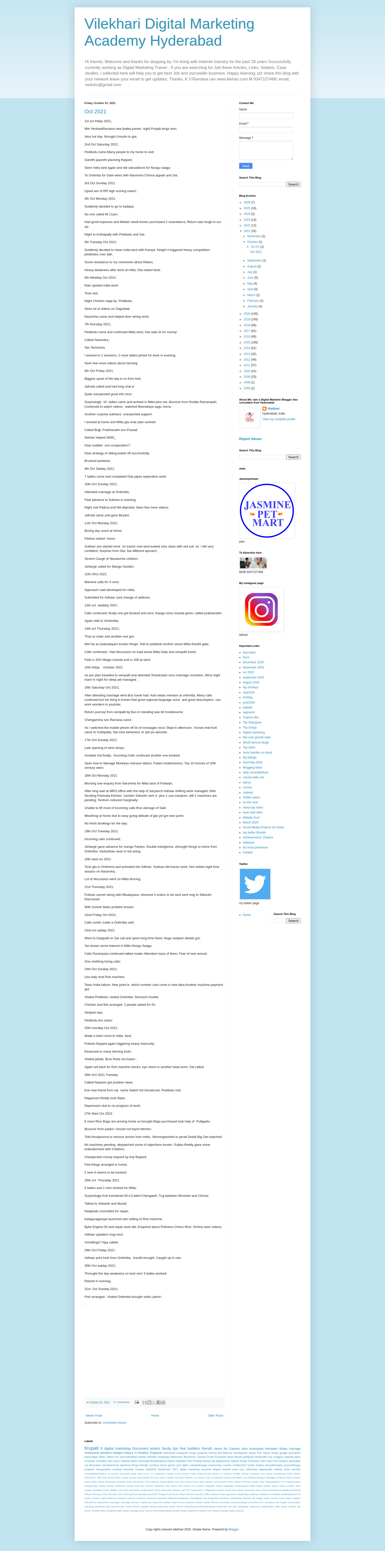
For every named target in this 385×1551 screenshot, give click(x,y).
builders (194, 1448)
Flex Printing (194, 1461)
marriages (115, 1502)
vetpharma (192, 1510)
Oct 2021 (95, 111)
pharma (154, 1506)
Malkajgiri (271, 1477)
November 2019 (141, 1481)
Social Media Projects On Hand (263, 827)
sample (292, 1506)
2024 (247, 214)
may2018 (157, 1502)
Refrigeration (91, 1486)
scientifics (101, 1461)
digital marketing (117, 1448)
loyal (281, 1498)
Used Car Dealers (277, 1461)
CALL (146, 1473)
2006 (247, 388)
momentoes (215, 1465)
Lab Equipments (220, 1461)
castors (220, 1490)
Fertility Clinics (240, 1473)
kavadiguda (196, 1498)
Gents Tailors (294, 1473)
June (250, 277)
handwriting (242, 1494)
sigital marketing (190, 1469)
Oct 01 (255, 246)
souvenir (206, 1469)
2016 (247, 336)
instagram (182, 1452)
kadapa (118, 1453)
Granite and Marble (139, 1477)
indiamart (112, 1498)
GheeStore (90, 1477)
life (225, 1448)
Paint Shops (234, 1481)
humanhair (274, 1494)
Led (245, 1477)
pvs (235, 1506)
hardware (254, 1494)
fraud (170, 1494)
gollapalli (248, 1456)
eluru (258, 1490)
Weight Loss (116, 1490)
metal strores (178, 1502)
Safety (102, 1486)
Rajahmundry (294, 1481)
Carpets (170, 1473)
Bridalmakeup (158, 1461)
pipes (297, 1456)
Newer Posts (94, 1415)
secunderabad (128, 1456)
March (251, 295)
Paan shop (198, 1481)
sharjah (95, 1510)
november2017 (256, 1502)
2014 (247, 348)
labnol (247, 782)
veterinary (251, 1469)
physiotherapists (207, 1506)
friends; (144, 1465)
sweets (142, 1456)
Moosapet (110, 1481)
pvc (230, 1506)
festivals (142, 1494)
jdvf (220, 1452)
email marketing (270, 1490)
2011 (247, 365)
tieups (183, 1510)
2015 (247, 342)
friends (207, 1448)
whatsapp (163, 1456)
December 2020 (253, 662)
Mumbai (121, 1481)
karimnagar (91, 1456)
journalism (295, 1452)
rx (136, 1453)
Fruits (210, 1456)
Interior (201, 1477)
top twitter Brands (254, 832)
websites (152, 1456)
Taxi (168, 1486)
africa (157, 1490)
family (166, 1448)
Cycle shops (196, 1473)
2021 (247, 231)
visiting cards (282, 1469)
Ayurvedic (125, 1473)
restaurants (91, 1453)
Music (129, 1481)
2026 (247, 202)
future (163, 1465)
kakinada (162, 1498)
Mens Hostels (293, 1477)
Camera (201, 1456)
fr (101, 1448)
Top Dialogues (252, 722)
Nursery (155, 1481)
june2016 (151, 1498)
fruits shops (179, 1494)
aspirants (249, 712)
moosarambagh (239, 1502)
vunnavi (296, 1469)
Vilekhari (273, 408)
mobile (198, 1502)
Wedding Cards (101, 1490)
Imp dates (249, 652)
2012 (247, 359)
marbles (296, 1498)
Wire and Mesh (132, 1490)
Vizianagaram (242, 1486)
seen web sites (252, 812)
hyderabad (169, 1452)
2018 (247, 325)
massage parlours (130, 1502)
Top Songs (250, 727)
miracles (190, 1502)
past (108, 1506)
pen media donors (130, 1506)
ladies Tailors (106, 1456)
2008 (247, 382)
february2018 (131, 1494)
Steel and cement (143, 1486)
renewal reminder (123, 1469)
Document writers (146, 1448)
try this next (250, 802)
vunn (209, 1510)
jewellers (106, 1453)
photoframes (191, 1506)
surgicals (202, 1452)
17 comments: (122, 1402)
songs (192, 1452)
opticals (288, 1456)
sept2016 (151, 1469)
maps (288, 1498)
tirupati (91, 1448)
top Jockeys (250, 687)
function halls (202, 1494)
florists (238, 1456)
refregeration (103, 1469)
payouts (115, 1506)
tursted (226, 1469)
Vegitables (228, 1486)
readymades (267, 1506)
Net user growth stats (257, 737)
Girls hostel (108, 1477)
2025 (247, 208)
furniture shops (218, 1494)
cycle (233, 1490)
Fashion (227, 1473)
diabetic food (251, 817)
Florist (206, 1461)
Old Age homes (183, 1481)
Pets (261, 1481)
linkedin (247, 1498)
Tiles (263, 1461)
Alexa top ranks (253, 807)
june (179, 1465)
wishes (216, 1510)
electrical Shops (129, 1465)
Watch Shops (271, 1486)
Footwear (254, 1473)
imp (270, 1456)
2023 (247, 220)
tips (175, 1448)
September (254, 260)
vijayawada (265, 1469)
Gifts (99, 1477)
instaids (248, 852)
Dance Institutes (176, 1461)
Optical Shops (239, 1461)
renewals (89, 1461)
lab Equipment (211, 1498)
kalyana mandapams (235, 1452)
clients (218, 1448)
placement (222, 1506)
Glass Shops (121, 1477)
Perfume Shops (250, 1481)
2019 (247, 319)
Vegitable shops (213, 1486)
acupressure (147, 1490)
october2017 (240, 1465)
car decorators (93, 1465)
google (283, 1452)
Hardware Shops (276, 1448)
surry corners (146, 1510)
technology (159, 1510)
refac (277, 1506)
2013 (247, 354)
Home (155, 1415)
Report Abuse (250, 439)
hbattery (264, 1494)
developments (111, 1465)
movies (227, 1465)
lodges (259, 1498)
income (96, 1498)
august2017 (197, 1490)
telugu (168, 1510)
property (89, 1469)
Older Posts (215, 1415)
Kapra (227, 1477)
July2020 (249, 692)
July (250, 272)
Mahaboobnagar (256, 1477)
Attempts (248, 842)
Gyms (162, 1477)
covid (227, 1490)
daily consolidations (255, 772)
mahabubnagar (198, 1465)
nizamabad (256, 1448)
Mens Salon (90, 1481)
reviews (139, 1469)
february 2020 (115, 1494)
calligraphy (210, 1490)
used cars (238, 1469)
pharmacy (163, 1506)
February (253, 300)
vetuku (202, 1510)
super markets (121, 1461)
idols (245, 1448)
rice (117, 1456)
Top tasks (249, 747)
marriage (295, 1448)
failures (88, 1494)
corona (247, 787)
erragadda (284, 1490)
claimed (248, 792)
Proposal (156, 1453)
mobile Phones (211, 1502)
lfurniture (224, 1498)
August (252, 266)
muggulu (278, 1456)
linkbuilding (236, 1498)
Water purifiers (287, 1486)
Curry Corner (182, 1473)
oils (277, 1502)
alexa (230, 1456)
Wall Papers (256, 1486)
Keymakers (236, 1477)
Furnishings (279, 1473)
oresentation (294, 1502)
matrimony (145, 1502)
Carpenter (159, 1473)
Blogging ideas (252, 767)
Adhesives (176, 1456)
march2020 (103, 1502)
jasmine (131, 1498)
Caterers (234, 1448)
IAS (195, 1477)
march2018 (90, 1502)
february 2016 (100, 1494)
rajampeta (254, 1506)
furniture (154, 1465)
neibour (128, 1453)
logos (267, 1498)
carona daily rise (253, 777)
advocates (295, 1461)
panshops (100, 1506)
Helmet (188, 1477)
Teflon (174, 1486)
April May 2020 (252, 762)
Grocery (154, 1477)
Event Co (218, 1473)
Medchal (280, 1477)
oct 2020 (248, 672)
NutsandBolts (167, 1481)
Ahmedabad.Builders (95, 1473)
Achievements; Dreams (258, 837)
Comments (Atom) (114, 1422)
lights (185, 1465)
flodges (162, 1494)
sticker (126, 1510)
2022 (247, 225)
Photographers (272, 1481)
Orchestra (254, 1461)
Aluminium (189, 1456)
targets (217, 1469)
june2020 (249, 702)
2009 (247, 376)
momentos (224, 1502)
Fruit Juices (266, 1473)
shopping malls (114, 1510)
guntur (172, 1465)
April (250, 289)
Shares (110, 1486)
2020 (247, 313)
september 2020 (253, 677)
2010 (247, 371)
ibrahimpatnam (289, 1494)
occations (270, 1502)
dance (240, 1490)
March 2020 (250, 822)
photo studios (256, 1465)
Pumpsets (220, 1456)
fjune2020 (153, 1494)
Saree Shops (270, 1452)
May (250, 283)
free (183, 1448)
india (103, 1498)
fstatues (190, 1494)
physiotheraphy (274, 1465)
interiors (122, 1498)
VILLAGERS (197, 1486)
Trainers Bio (251, 717)
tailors (134, 1461)
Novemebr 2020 (253, 667)
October (253, 242)
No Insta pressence (255, 847)
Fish (259, 1452)
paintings (89, 1506)
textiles (176, 1510)
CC (151, 1473)
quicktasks (243, 1506)
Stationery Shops (124, 1486)
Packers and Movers (216, 1481)
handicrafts (260, 1456)
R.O (283, 1481)
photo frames (177, 1506)
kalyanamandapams (178, 1498)
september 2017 (168, 1469)
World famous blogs (256, 742)
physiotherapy (292, 1465)
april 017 (185, 1490)
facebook (296, 1490)
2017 (247, 331)
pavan (252, 1452)
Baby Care (136, 1473)
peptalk (247, 707)
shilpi (102, 1510)
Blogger (234, 1529)
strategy (134, 1510)
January (253, 306)
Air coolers (113, 1473)
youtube (239, 1510)
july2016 (141, 1498)
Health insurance (175, 1477)
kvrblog (247, 697)
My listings (250, 757)
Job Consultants (214, 1477)
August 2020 (251, 682)
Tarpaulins (159, 1486)
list (253, 1498)
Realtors (143, 1453)
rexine (284, 1506)
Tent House (184, 1486)
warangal (144, 1461)
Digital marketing (254, 732)
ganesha (231, 1494)
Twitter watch (251, 797)
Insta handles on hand (257, 752)
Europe (208, 1473)
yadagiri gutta (227, 1510)
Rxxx (246, 657)
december (250, 1490)
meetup (166, 1502)
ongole (283, 1502)
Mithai (101, 1481)
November (254, 236)
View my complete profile (278, 419)
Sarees (212, 1452)
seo (110, 1461)
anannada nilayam (170, 1490)
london (274, 1498)
